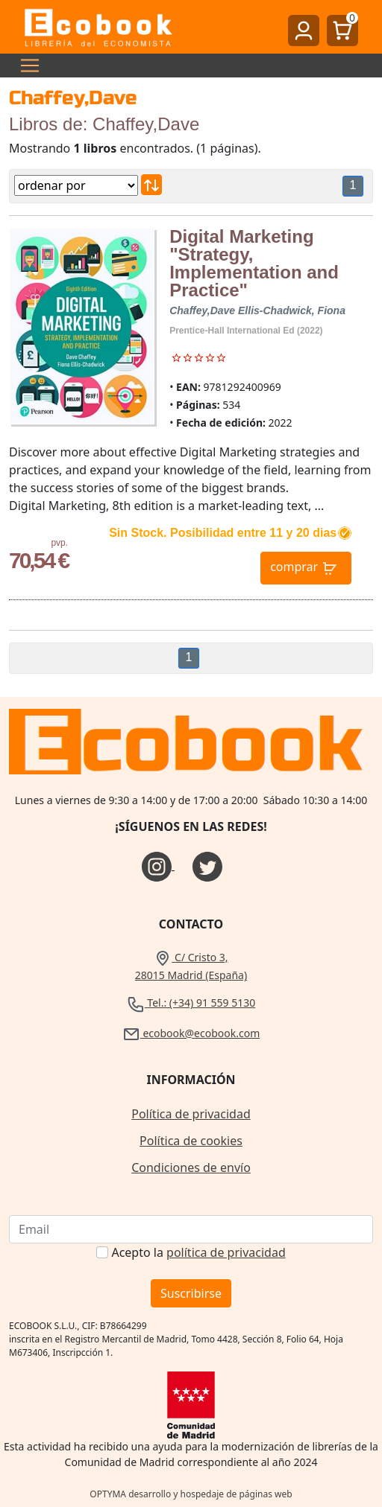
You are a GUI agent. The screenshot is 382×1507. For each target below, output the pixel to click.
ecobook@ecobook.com (191, 1033)
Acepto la (198, 1252)
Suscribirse (191, 1293)
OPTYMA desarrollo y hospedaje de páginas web (191, 1494)
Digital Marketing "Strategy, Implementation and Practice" (254, 263)
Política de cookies (191, 1140)
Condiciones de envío (191, 1167)
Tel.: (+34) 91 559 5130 (191, 1002)
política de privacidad (226, 1252)
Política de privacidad (191, 1114)
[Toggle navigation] (25, 65)
